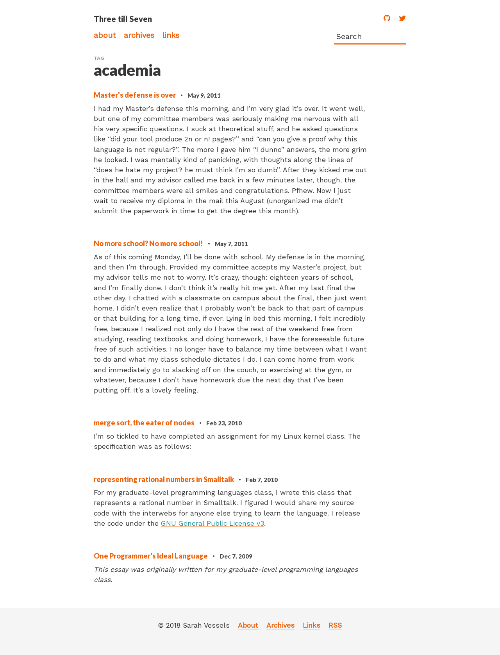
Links (170, 35)
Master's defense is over (135, 95)
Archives (139, 35)
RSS (335, 625)
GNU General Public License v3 (212, 523)
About (105, 35)
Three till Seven (123, 18)
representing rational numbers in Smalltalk (164, 479)
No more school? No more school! (149, 243)
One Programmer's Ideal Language (151, 555)
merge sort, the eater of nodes (145, 422)
